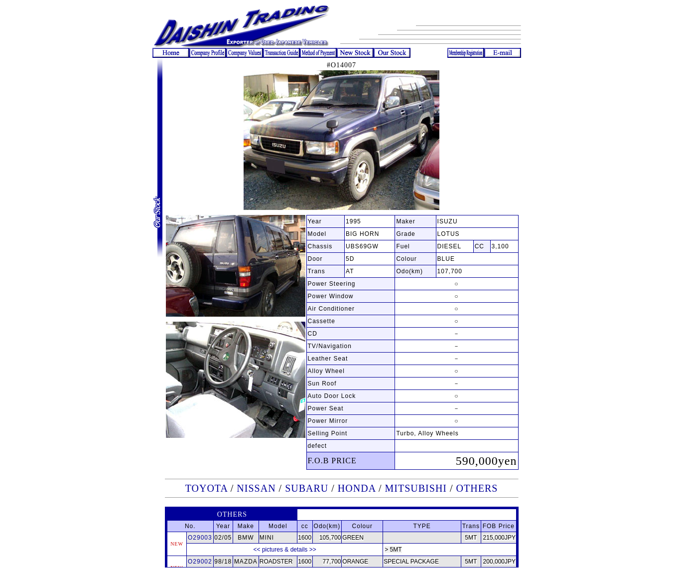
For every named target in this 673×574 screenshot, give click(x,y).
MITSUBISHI (416, 488)
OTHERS (477, 488)
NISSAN (256, 488)
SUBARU (306, 488)
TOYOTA (206, 488)
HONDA (357, 488)
